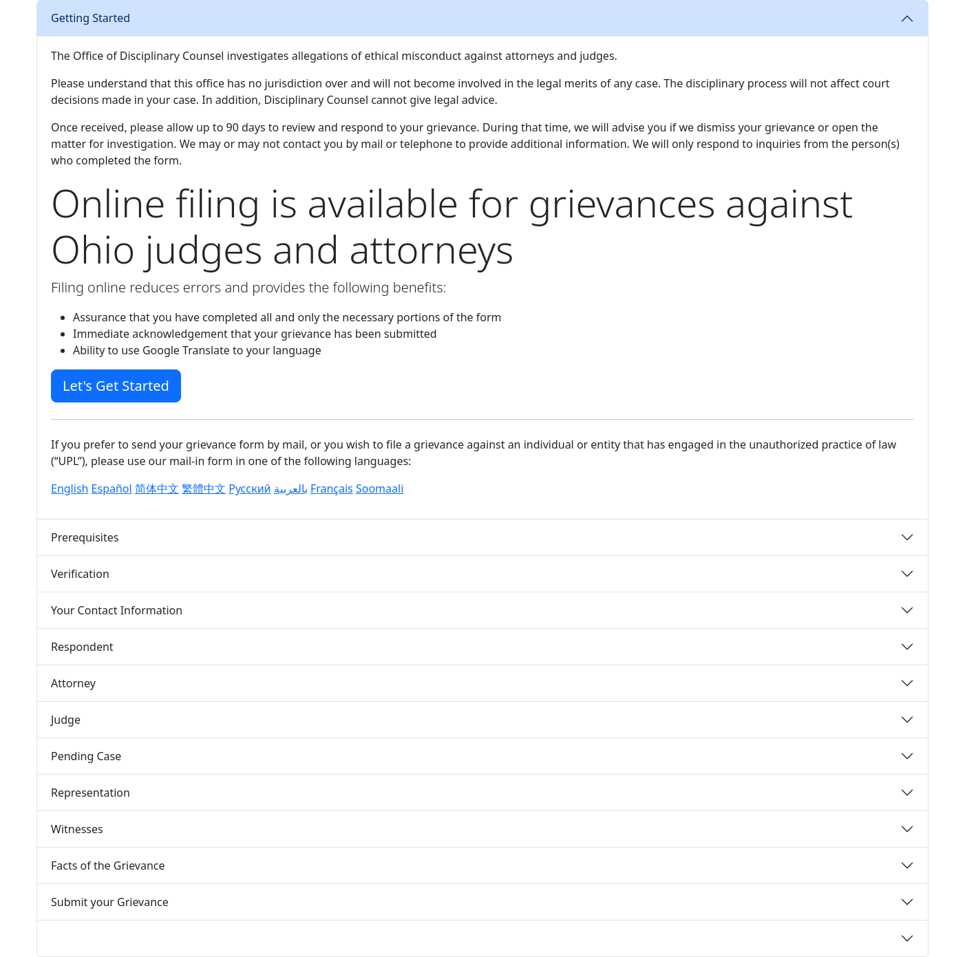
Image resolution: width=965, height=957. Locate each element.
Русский (250, 488)
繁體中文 (204, 488)
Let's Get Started (116, 385)
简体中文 (157, 488)
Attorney (73, 683)
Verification (80, 573)
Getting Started (90, 17)
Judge (66, 719)
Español (112, 488)
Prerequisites (84, 537)
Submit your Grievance (110, 902)
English (69, 488)
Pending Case (86, 756)
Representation (90, 792)
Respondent (82, 646)
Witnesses (77, 829)
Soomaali (379, 488)
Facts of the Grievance (108, 865)
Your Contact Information (116, 610)
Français (331, 488)
